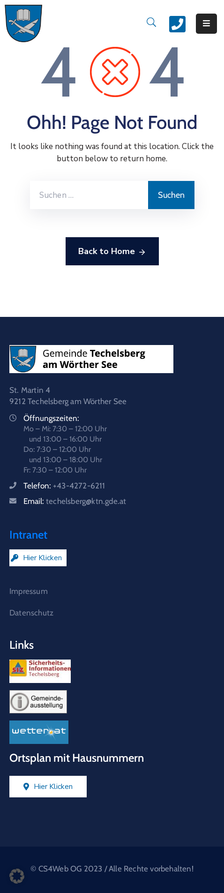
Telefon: (64, 485)
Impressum (28, 591)
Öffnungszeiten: (51, 418)
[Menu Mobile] (206, 24)
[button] (17, 876)
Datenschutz (31, 612)
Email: (74, 501)
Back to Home (112, 252)
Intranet (28, 534)
